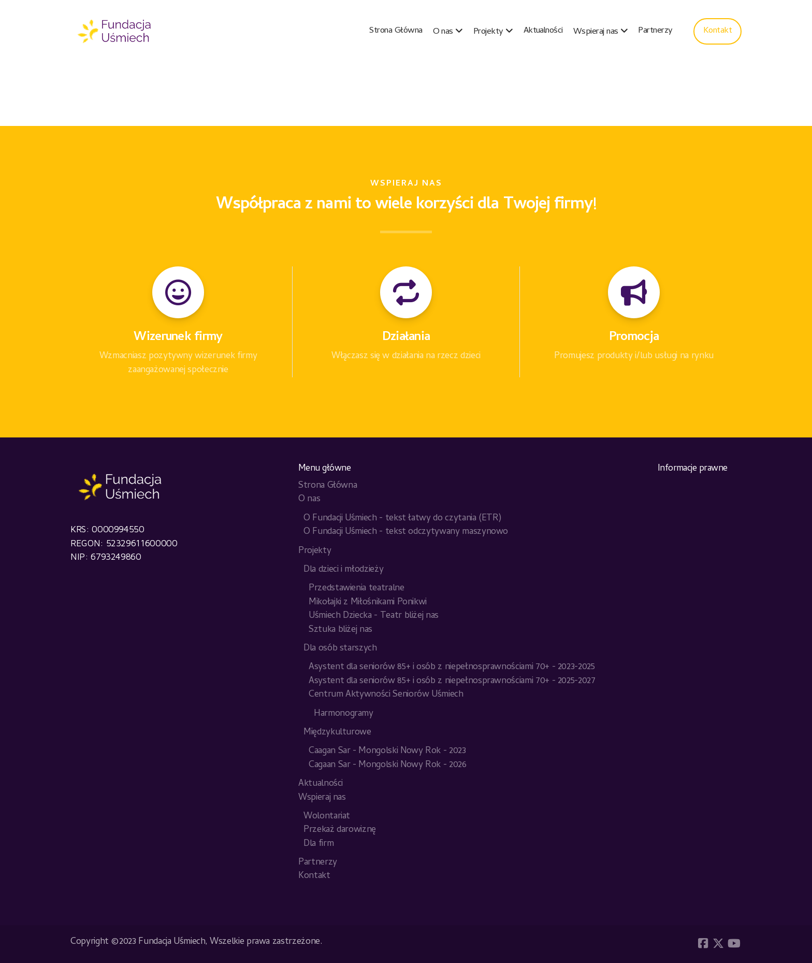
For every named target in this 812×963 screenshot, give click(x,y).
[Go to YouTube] (734, 943)
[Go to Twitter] (718, 943)
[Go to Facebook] (703, 943)
